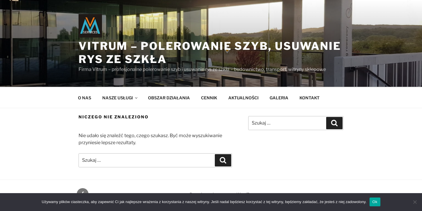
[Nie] (415, 202)
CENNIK (209, 97)
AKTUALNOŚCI (243, 97)
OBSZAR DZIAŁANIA (169, 97)
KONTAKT (309, 97)
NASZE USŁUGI (120, 97)
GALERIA (279, 97)
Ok (374, 202)
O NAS (84, 97)
